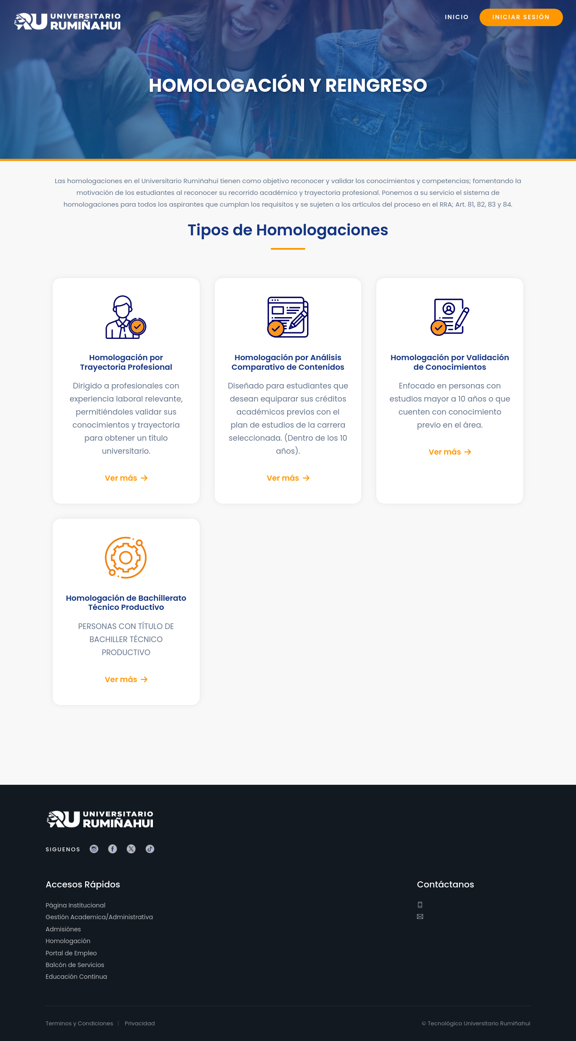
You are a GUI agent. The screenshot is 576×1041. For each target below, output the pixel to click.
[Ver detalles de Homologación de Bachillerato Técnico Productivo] (126, 612)
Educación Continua (76, 977)
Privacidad (140, 1023)
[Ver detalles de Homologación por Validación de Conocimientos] (450, 391)
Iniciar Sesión (521, 17)
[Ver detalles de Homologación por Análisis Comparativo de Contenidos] (288, 391)
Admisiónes (63, 929)
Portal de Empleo (71, 953)
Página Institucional (76, 905)
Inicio (457, 17)
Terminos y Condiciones (79, 1023)
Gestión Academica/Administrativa (99, 917)
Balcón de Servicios (75, 965)
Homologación (68, 941)
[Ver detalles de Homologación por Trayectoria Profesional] (126, 391)
